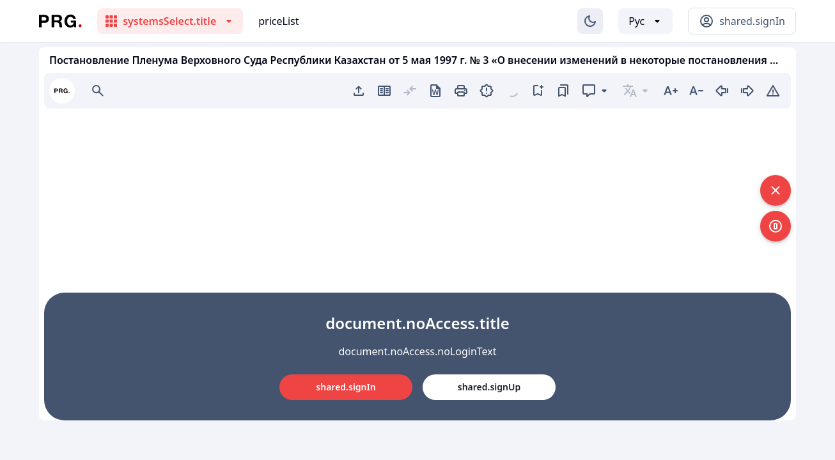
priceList (278, 21)
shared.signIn (345, 387)
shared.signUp (489, 387)
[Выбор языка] (645, 21)
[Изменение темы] (590, 21)
